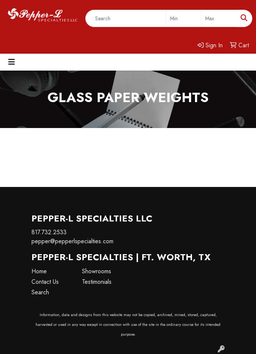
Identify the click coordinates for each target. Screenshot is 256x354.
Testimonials (97, 281)
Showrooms (96, 271)
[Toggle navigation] (11, 62)
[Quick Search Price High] (219, 18)
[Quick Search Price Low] (183, 18)
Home (39, 271)
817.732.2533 (49, 232)
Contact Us (45, 281)
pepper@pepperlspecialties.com (72, 241)
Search (40, 292)
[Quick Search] (125, 18)
